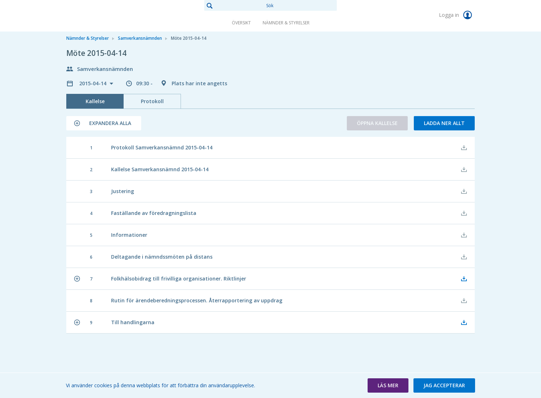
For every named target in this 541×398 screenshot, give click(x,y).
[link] (102, 16)
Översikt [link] (241, 23)
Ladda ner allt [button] (444, 123)
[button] (103, 123)
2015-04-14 (93, 83)
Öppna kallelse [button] (377, 123)
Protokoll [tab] (152, 101)
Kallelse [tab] (95, 101)
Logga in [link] (457, 15)
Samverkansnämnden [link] (140, 38)
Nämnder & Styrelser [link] (286, 23)
